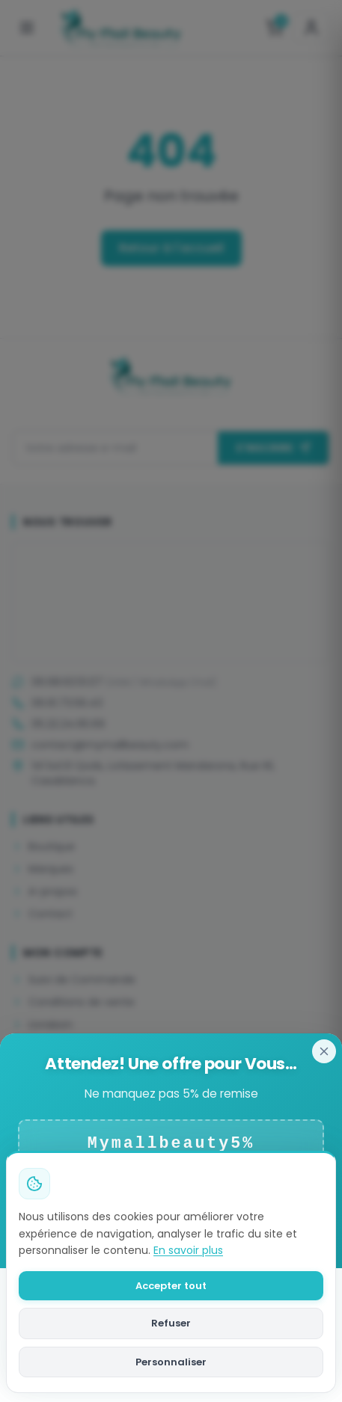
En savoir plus (188, 1250)
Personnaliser (171, 1362)
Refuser (171, 1323)
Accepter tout (171, 1286)
